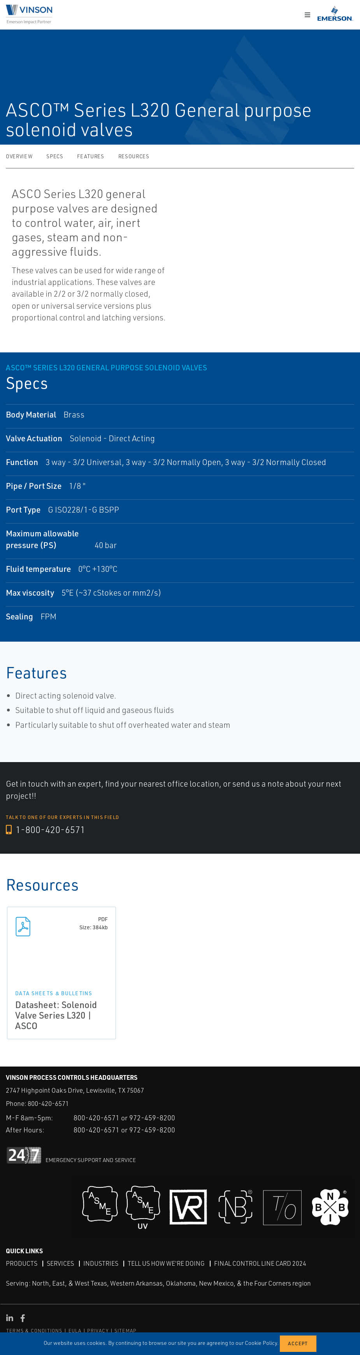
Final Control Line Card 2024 (260, 1263)
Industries (100, 1263)
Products (21, 1263)
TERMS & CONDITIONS (34, 1331)
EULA (75, 1331)
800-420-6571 (48, 1103)
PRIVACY (97, 1331)
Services (60, 1263)
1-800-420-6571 (45, 829)
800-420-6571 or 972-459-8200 (124, 1117)
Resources (133, 156)
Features (90, 156)
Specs (54, 156)
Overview (19, 156)
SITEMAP (125, 1331)
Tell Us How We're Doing (166, 1263)
